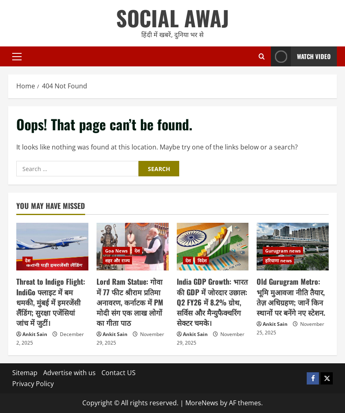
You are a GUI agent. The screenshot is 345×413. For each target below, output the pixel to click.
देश (27, 260)
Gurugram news (283, 251)
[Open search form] (262, 56)
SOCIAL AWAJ (172, 17)
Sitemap (24, 372)
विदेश (202, 260)
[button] (17, 56)
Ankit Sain (34, 334)
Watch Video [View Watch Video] (301, 56)
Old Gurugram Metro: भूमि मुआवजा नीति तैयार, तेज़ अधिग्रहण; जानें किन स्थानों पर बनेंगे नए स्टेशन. (291, 297)
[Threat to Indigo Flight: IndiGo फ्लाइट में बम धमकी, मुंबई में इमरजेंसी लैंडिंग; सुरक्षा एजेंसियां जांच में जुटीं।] (52, 247)
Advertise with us (69, 372)
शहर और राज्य (117, 260)
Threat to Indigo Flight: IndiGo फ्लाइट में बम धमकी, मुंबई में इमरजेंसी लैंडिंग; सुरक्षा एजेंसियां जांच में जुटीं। (50, 302)
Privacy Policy (33, 383)
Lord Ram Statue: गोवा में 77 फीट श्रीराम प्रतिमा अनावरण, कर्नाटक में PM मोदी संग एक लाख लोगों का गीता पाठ (130, 302)
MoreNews (201, 402)
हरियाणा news (278, 260)
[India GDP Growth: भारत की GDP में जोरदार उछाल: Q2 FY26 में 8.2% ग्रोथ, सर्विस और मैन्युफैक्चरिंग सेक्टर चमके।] (213, 247)
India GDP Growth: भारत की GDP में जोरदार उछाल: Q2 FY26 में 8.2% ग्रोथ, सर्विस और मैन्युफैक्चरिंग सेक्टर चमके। (212, 302)
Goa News (116, 251)
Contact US (118, 372)
